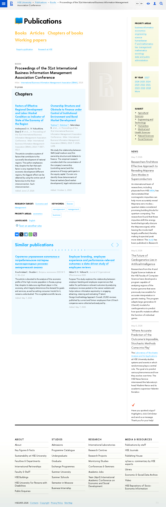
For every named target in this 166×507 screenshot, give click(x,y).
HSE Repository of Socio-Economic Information (138, 487)
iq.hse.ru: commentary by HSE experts (140, 463)
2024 (148, 81)
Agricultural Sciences (141, 114)
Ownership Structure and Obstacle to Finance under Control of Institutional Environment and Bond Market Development (66, 113)
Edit (157, 502)
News (134, 151)
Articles (37, 33)
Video (128, 480)
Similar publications (34, 245)
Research (95, 439)
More (137, 91)
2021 (148, 84)
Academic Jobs (96, 471)
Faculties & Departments (27, 461)
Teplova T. (55, 125)
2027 (147, 77)
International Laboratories (102, 444)
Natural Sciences (146, 135)
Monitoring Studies (98, 461)
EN (141, 3)
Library (128, 469)
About (19, 439)
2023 (137, 84)
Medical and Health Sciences (142, 131)
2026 (137, 81)
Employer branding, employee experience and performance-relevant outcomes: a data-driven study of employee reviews (92, 262)
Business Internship (61, 488)
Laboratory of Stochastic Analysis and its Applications (144, 354)
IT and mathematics (144, 43)
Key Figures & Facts (25, 450)
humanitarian (141, 40)
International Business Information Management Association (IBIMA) (49, 82)
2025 (142, 81)
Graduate (56, 461)
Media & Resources (138, 439)
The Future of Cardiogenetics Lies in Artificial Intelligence (144, 260)
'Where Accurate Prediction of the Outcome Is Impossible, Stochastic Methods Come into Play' (145, 339)
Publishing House (133, 455)
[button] (49, 250)
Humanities (143, 125)
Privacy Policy (57, 502)
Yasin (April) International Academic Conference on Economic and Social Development (102, 482)
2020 (137, 88)
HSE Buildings (21, 477)
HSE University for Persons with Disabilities (31, 484)
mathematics (141, 50)
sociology (139, 53)
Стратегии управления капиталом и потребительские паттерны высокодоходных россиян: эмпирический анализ (37, 262)
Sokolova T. (64, 125)
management (145, 47)
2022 (142, 84)
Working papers (31, 40)
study (150, 239)
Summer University (61, 471)
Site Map (68, 502)
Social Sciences (145, 138)
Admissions (57, 444)
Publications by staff (135, 444)
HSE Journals (131, 450)
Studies (57, 439)
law (136, 47)
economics (140, 30)
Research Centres (98, 450)
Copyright (44, 502)
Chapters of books (65, 33)
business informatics (144, 27)
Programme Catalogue (63, 450)
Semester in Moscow (62, 482)
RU (137, 3)
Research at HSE (45, 49)
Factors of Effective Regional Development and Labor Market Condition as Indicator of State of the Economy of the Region (30, 114)
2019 (143, 88)
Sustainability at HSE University (31, 455)
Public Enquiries (22, 491)
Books (21, 33)
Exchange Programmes (63, 466)
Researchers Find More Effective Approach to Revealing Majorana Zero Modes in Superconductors (144, 170)
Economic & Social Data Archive (141, 474)
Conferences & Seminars (101, 466)
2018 (148, 88)
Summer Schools (60, 477)
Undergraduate (59, 455)
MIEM (151, 190)
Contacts (34, 502)
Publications (42, 21)
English (32, 220)
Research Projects (98, 455)
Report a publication (24, 49)
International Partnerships (28, 466)
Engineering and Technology (144, 121)
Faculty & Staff (22, 471)
